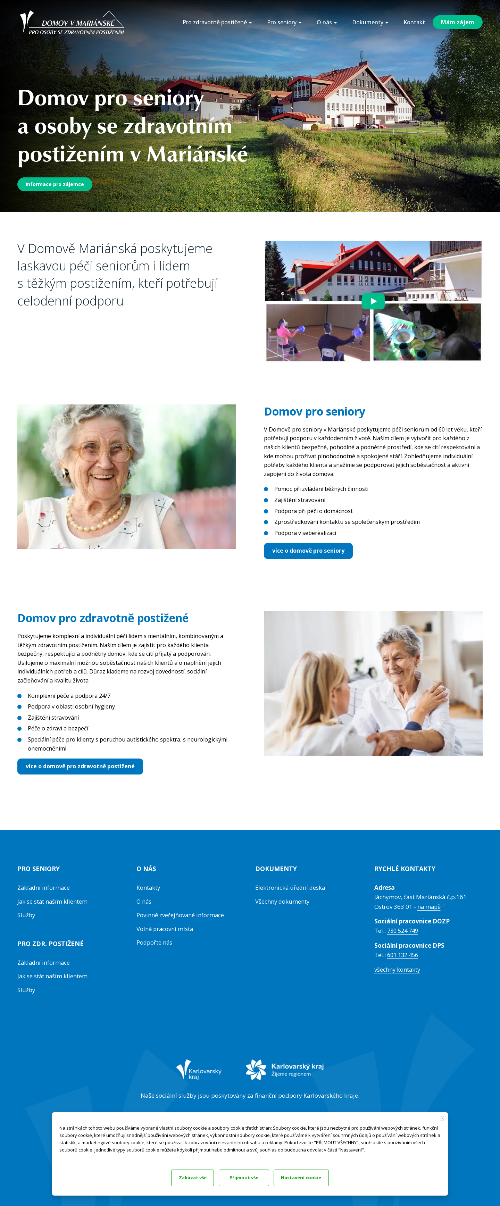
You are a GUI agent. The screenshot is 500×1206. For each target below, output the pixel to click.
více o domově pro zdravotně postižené (80, 766)
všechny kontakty (397, 969)
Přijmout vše (315, 1177)
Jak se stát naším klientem (53, 901)
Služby (26, 915)
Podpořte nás (154, 942)
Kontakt (414, 22)
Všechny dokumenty (282, 901)
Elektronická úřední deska (291, 887)
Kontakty (148, 887)
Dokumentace (72, 1156)
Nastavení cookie (250, 1177)
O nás (144, 901)
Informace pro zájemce (55, 184)
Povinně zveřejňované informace (180, 915)
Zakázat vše (185, 1177)
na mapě (432, 907)
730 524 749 (404, 931)
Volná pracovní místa (165, 928)
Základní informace (44, 887)
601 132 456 (404, 954)
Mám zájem (457, 22)
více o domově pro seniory (308, 550)
